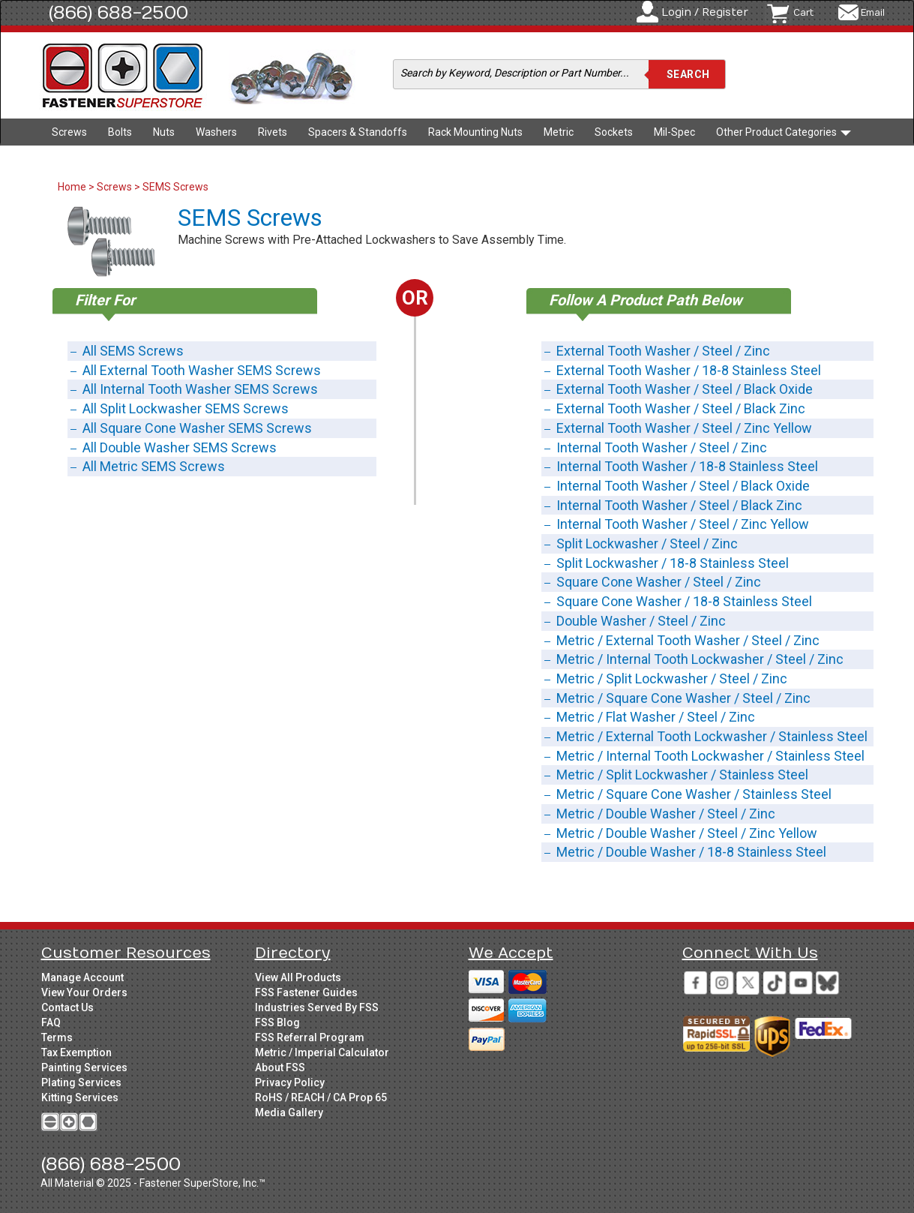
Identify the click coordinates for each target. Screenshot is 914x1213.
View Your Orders (84, 992)
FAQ (51, 1022)
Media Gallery (289, 1112)
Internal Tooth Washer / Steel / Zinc (661, 447)
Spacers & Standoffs (357, 132)
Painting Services (84, 1067)
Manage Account (82, 977)
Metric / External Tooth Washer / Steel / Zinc (688, 640)
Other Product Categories (783, 132)
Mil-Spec (674, 132)
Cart (803, 13)
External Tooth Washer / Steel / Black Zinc (680, 408)
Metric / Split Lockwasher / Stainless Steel (682, 774)
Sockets (614, 132)
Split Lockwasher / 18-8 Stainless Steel (672, 563)
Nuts (164, 132)
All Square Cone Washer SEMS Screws (197, 428)
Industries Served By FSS (317, 1007)
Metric (559, 132)
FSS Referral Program (309, 1037)
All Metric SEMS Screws (153, 466)
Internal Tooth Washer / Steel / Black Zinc (679, 505)
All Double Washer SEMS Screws (179, 447)
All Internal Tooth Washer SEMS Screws (200, 389)
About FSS (280, 1067)
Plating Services (81, 1082)
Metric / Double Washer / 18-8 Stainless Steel (691, 852)
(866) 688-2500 (118, 12)
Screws (69, 132)
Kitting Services (79, 1097)
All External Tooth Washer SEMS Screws (201, 370)
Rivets (272, 132)
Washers (216, 132)
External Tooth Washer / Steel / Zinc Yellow (684, 428)
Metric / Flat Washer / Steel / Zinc (655, 717)
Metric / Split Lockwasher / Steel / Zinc (671, 678)
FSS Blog (277, 1022)
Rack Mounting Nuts (475, 132)
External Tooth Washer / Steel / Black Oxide (684, 389)
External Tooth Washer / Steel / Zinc (663, 351)
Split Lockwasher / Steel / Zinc (647, 543)
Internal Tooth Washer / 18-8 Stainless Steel (687, 466)
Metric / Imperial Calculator (322, 1052)
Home (73, 187)
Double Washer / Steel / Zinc (641, 621)
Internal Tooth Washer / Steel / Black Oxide (683, 486)
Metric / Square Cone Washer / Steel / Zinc (683, 698)
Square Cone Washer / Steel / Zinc (658, 582)
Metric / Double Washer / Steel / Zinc (665, 813)
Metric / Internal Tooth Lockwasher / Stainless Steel (710, 756)
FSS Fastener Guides (306, 992)
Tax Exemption (76, 1052)
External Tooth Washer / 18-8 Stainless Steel (688, 370)
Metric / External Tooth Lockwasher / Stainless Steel (712, 736)
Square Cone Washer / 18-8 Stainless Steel (684, 601)
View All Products (298, 977)
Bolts (120, 132)
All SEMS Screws (133, 351)
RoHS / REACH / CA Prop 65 (321, 1097)
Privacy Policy (290, 1082)
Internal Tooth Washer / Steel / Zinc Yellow (682, 524)
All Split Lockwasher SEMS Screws (185, 408)
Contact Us (67, 1007)
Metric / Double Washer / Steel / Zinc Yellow (686, 833)
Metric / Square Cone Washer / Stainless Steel (694, 794)
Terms (57, 1037)
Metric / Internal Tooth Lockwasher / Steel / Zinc (700, 659)
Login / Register (704, 12)
